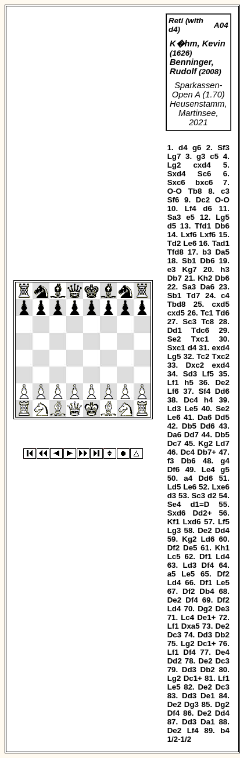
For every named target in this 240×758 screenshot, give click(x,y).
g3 (201, 156)
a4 (188, 478)
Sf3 (223, 147)
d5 (172, 226)
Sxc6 (176, 182)
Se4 (174, 504)
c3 (225, 191)
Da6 (207, 286)
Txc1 (200, 339)
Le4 (208, 469)
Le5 (191, 408)
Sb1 (189, 260)
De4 (222, 652)
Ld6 (208, 539)
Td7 (193, 295)
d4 (183, 147)
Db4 (206, 591)
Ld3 (174, 408)
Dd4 (222, 530)
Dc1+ (206, 643)
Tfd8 (175, 252)
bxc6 (204, 182)
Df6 (173, 469)
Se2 (174, 339)
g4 (225, 460)
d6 (207, 208)
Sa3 (174, 217)
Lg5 (223, 217)
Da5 (222, 252)
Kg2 (205, 443)
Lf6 (173, 391)
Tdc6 (200, 330)
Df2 (173, 547)
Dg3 (191, 704)
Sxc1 (176, 347)
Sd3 (190, 373)
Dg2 (205, 608)
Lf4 (190, 208)
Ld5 (174, 487)
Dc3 (174, 634)
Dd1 (174, 330)
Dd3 (205, 634)
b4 (225, 730)
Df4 (208, 565)
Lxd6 (192, 521)
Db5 (189, 426)
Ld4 (223, 556)
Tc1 (206, 313)
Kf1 (173, 521)
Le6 (189, 243)
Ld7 (223, 443)
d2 (212, 495)
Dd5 (222, 417)
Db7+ (206, 452)
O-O (174, 191)
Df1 (205, 556)
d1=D (199, 504)
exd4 (221, 347)
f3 (170, 460)
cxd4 (201, 165)
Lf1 (173, 382)
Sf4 (204, 391)
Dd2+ (202, 513)
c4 (225, 295)
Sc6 (205, 173)
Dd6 (222, 391)
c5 (214, 156)
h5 (189, 382)
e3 (171, 269)
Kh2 (205, 278)
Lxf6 (188, 234)
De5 (190, 547)
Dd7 (191, 434)
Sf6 (173, 199)
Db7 (174, 278)
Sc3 (189, 321)
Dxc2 (194, 365)
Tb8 (195, 191)
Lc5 (174, 556)
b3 (207, 252)
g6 (197, 147)
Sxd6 (176, 513)
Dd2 (174, 661)
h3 (225, 269)
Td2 (174, 243)
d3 (172, 495)
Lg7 (174, 156)
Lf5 (208, 373)
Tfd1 (203, 226)
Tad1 (221, 243)
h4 (208, 400)
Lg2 (174, 165)
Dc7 (174, 443)
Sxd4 (176, 173)
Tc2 (202, 356)
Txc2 (221, 356)
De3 (222, 608)
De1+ (206, 617)
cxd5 (221, 304)
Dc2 (203, 199)
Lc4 (187, 617)
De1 (207, 695)
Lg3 (174, 530)
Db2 (222, 634)
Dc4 (191, 400)
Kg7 (189, 269)
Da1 (207, 721)
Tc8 (207, 321)
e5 (190, 217)
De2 (222, 382)
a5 (171, 574)
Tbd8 (176, 304)
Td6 (223, 313)
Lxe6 (221, 487)
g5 (225, 469)
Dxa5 (190, 626)
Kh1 (222, 547)
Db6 (222, 226)
